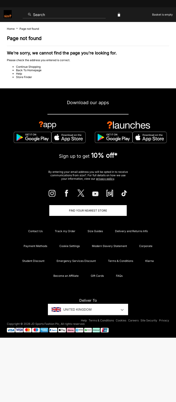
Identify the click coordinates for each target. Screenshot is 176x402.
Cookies (121, 320)
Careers (133, 320)
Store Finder (24, 77)
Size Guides (95, 231)
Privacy (164, 320)
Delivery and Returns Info (131, 231)
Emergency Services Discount (76, 261)
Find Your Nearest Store (88, 210)
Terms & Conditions (120, 261)
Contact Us (35, 231)
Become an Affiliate (66, 275)
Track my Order (65, 231)
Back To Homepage (28, 70)
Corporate (145, 246)
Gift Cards (97, 275)
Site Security (148, 320)
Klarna (149, 261)
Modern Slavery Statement (109, 246)
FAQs (119, 275)
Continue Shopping (28, 66)
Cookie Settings (69, 246)
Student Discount (33, 261)
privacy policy (105, 178)
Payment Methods (35, 246)
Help (19, 73)
